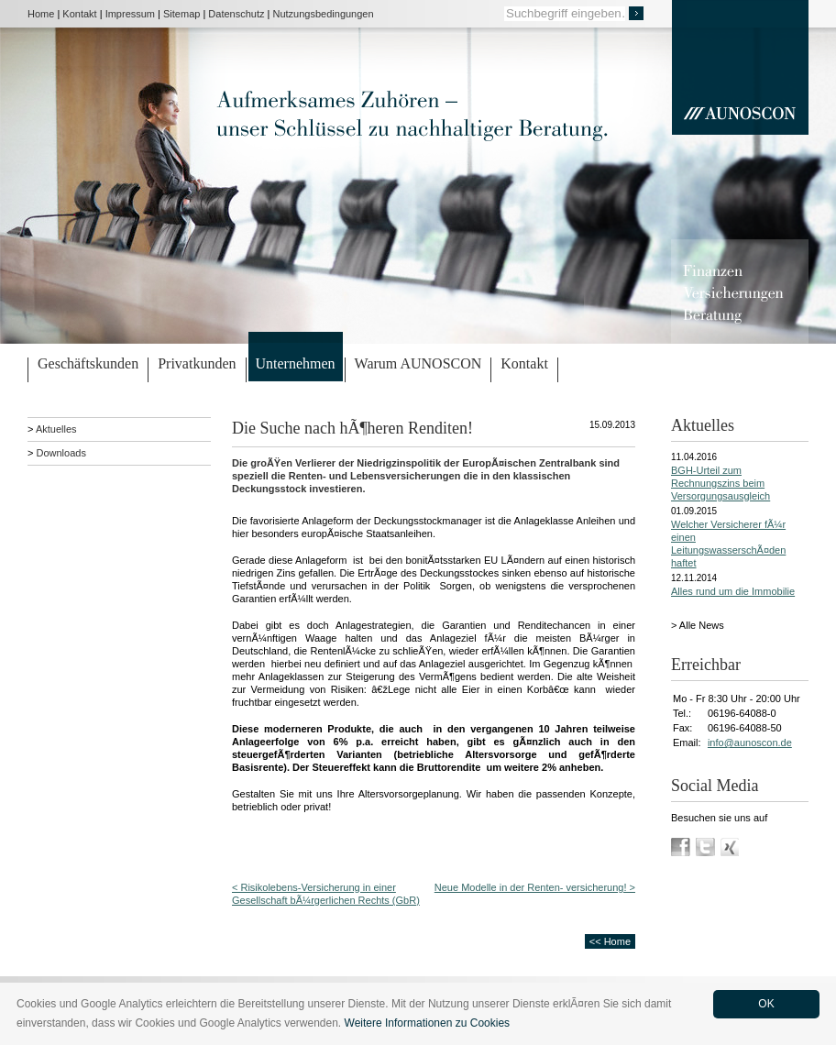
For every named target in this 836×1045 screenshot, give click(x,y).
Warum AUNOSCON (418, 363)
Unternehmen (296, 363)
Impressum (130, 13)
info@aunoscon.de (750, 742)
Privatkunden (197, 363)
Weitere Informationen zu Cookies (428, 1023)
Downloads (60, 452)
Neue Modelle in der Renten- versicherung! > (534, 887)
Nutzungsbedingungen (323, 13)
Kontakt (79, 13)
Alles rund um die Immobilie (733, 591)
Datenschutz (236, 13)
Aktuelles (56, 429)
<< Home (610, 941)
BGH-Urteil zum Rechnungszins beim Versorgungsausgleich (720, 483)
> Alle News (697, 625)
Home (41, 13)
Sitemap (181, 13)
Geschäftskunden (88, 363)
